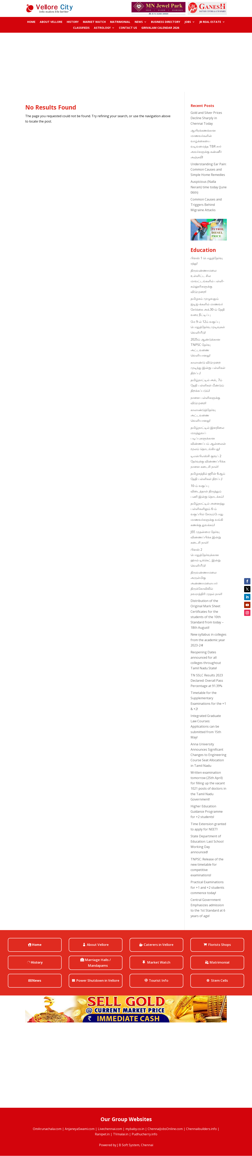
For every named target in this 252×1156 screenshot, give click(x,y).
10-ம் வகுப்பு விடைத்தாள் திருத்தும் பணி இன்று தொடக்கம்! (207, 491)
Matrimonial (120, 22)
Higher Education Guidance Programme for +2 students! (207, 811)
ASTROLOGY (102, 28)
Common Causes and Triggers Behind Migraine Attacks (206, 204)
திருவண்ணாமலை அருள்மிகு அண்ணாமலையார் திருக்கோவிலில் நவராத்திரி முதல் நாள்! (206, 583)
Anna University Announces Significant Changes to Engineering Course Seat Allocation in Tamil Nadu (208, 755)
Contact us (128, 28)
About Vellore (51, 22)
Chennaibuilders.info (201, 1129)
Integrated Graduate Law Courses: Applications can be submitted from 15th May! (206, 726)
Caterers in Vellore (158, 944)
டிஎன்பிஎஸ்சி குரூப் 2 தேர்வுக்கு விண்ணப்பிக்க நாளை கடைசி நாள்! (208, 461)
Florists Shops (219, 944)
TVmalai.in (120, 1134)
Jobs (187, 22)
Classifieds (81, 28)
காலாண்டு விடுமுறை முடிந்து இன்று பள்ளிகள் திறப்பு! (208, 367)
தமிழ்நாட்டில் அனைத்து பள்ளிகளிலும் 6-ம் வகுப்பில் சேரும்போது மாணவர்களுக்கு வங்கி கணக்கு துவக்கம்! (208, 514)
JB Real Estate (210, 22)
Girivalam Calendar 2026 (160, 28)
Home (31, 22)
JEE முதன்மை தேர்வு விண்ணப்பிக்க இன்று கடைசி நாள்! (206, 537)
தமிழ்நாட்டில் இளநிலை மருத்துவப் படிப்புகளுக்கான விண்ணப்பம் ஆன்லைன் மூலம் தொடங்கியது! (208, 438)
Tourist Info (158, 980)
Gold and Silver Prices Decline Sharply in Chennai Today (206, 117)
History (73, 22)
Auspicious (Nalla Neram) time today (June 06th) (209, 186)
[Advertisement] (126, 62)
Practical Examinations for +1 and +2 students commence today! (207, 887)
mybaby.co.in (134, 1129)
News (139, 22)
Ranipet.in (102, 1134)
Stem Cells (219, 980)
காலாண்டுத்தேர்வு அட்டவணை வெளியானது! (203, 415)
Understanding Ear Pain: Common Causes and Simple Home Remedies (208, 169)
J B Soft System (128, 1145)
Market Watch (94, 22)
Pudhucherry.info (144, 1134)
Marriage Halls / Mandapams (98, 962)
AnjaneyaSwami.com (79, 1129)
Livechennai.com (110, 1129)
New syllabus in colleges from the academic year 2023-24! (208, 639)
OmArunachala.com (47, 1129)
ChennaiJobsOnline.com (165, 1129)
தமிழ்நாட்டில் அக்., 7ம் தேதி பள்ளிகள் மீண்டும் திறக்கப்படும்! (207, 385)
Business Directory (165, 22)
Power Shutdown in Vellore (97, 980)
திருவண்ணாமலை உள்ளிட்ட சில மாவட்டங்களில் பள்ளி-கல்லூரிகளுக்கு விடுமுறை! (207, 281)
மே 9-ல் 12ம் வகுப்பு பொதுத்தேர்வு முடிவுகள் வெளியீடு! (208, 326)
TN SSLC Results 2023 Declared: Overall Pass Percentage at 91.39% (207, 680)
